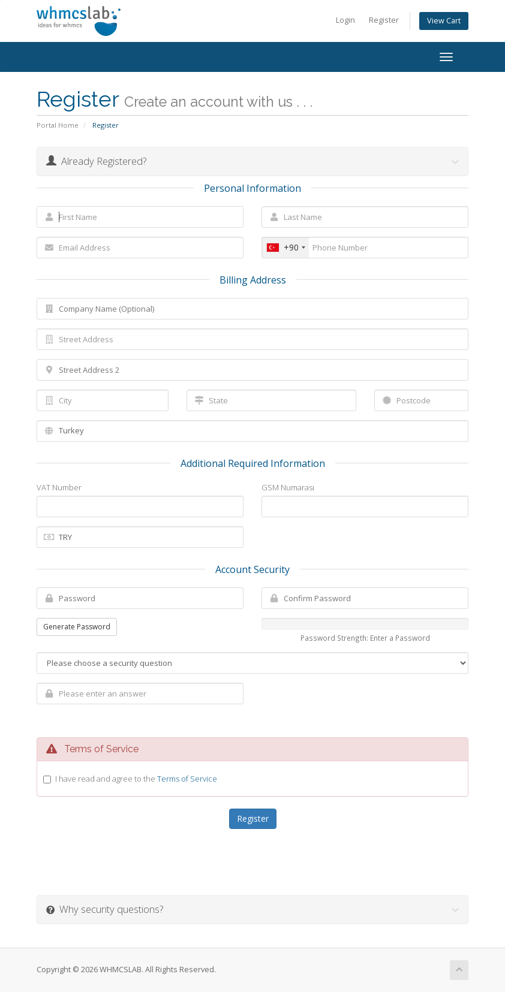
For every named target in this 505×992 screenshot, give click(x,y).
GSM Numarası (287, 487)
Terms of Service (187, 778)
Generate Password (76, 627)
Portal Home (58, 124)
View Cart (444, 21)
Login (345, 20)
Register (384, 20)
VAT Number (59, 487)
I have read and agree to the (136, 778)
